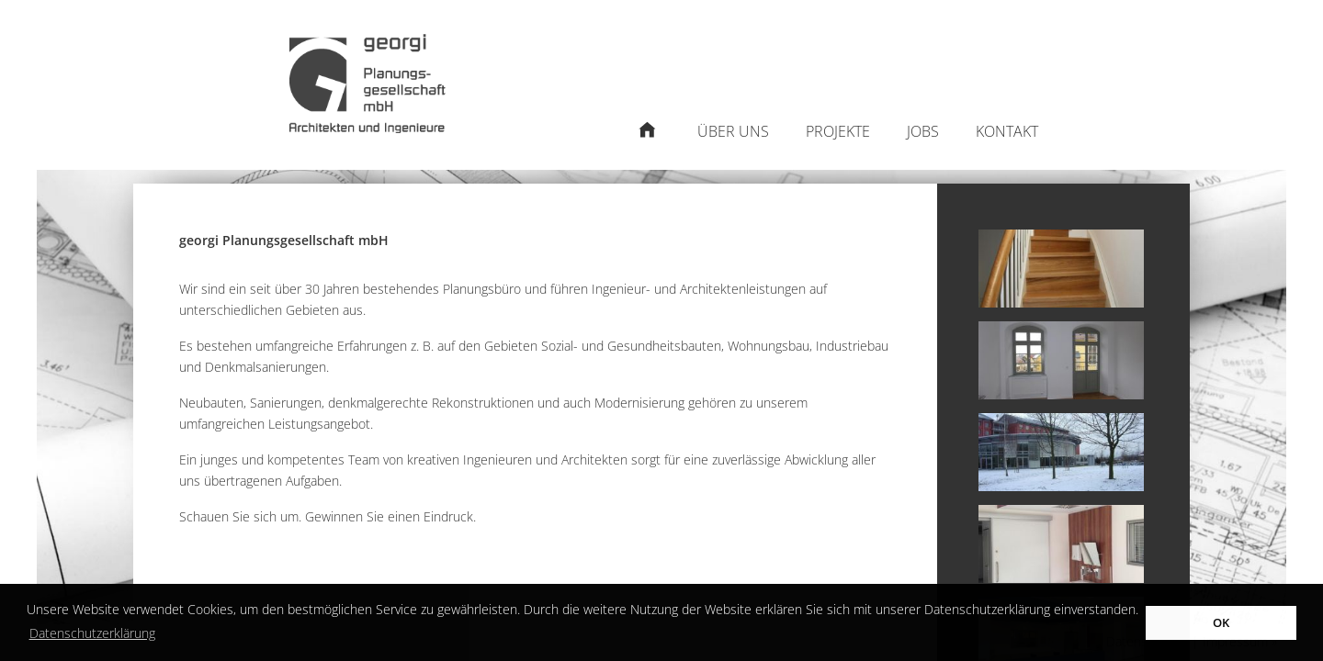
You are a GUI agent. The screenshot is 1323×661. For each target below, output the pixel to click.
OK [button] (1221, 623)
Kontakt (1007, 131)
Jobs (923, 131)
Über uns (733, 131)
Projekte (838, 131)
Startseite (647, 141)
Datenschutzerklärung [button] (92, 633)
